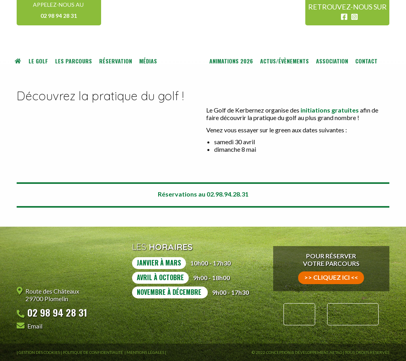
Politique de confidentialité (93, 352)
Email (34, 326)
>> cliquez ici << (331, 277)
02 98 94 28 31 (58, 15)
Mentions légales (145, 352)
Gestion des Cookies (39, 352)
